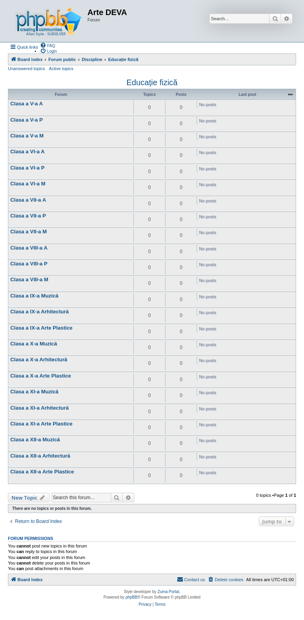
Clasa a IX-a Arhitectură (39, 312)
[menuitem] (47, 45)
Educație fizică (152, 82)
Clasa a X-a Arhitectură (38, 359)
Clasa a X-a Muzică (33, 344)
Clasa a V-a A (26, 104)
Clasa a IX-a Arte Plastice (41, 328)
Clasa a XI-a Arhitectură (39, 408)
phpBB (131, 597)
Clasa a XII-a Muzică (35, 440)
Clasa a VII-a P (28, 216)
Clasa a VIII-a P (29, 264)
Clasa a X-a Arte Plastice (40, 376)
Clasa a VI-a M (28, 184)
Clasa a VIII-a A (29, 248)
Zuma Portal (168, 591)
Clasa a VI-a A (27, 152)
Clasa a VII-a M (28, 232)
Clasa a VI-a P (27, 168)
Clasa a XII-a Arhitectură (40, 456)
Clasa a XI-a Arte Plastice (41, 424)
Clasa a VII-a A (28, 200)
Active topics (61, 68)
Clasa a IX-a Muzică (34, 296)
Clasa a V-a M (27, 136)
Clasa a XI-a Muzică (34, 392)
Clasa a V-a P (26, 120)
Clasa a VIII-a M (29, 279)
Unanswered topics (26, 68)
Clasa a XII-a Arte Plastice (42, 472)
